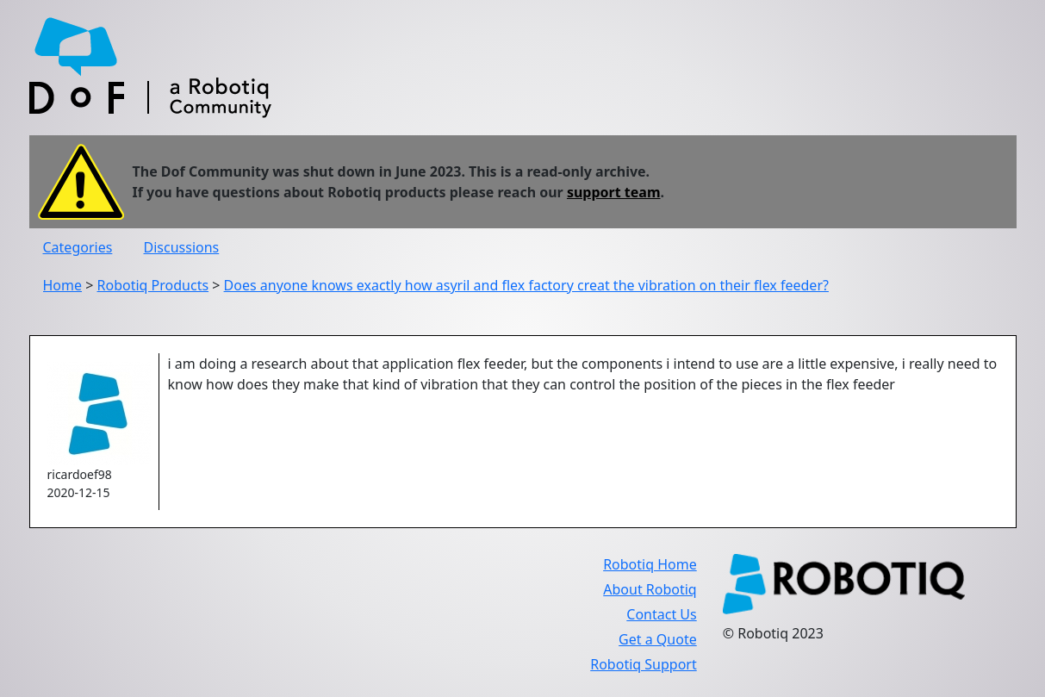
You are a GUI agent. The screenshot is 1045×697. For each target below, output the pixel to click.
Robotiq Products (153, 285)
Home (63, 285)
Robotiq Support (643, 664)
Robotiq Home (650, 564)
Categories (78, 247)
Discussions (182, 247)
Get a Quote (658, 639)
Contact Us (661, 614)
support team (614, 192)
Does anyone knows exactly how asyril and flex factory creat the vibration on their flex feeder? (526, 285)
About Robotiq (649, 589)
